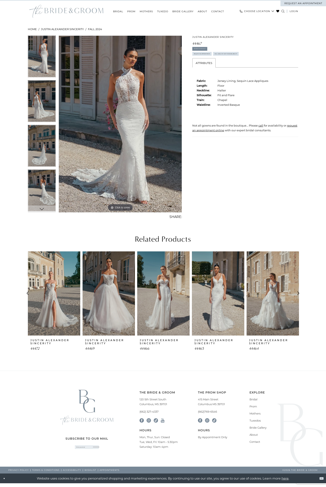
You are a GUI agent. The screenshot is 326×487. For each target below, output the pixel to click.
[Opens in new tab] (260, 149)
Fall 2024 (95, 29)
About (253, 434)
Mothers (255, 413)
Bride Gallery (258, 427)
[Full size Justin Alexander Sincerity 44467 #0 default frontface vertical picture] (120, 124)
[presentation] (54, 293)
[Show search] (283, 11)
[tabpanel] (42, 58)
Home (32, 29)
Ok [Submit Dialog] (318, 482)
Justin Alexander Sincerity (62, 29)
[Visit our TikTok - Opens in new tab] (156, 420)
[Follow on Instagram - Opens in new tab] (207, 420)
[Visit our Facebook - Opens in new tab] (142, 420)
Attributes (204, 86)
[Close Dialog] (6, 482)
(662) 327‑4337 (149, 411)
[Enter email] (86, 449)
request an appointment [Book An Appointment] (303, 3)
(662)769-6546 (207, 411)
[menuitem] (303, 3)
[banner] (66, 11)
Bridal (253, 399)
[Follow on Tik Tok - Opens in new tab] (214, 420)
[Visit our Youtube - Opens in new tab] (162, 420)
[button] (294, 11)
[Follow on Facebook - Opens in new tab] (200, 420)
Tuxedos (255, 420)
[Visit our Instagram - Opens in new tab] (149, 420)
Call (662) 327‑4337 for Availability (222, 75)
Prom (253, 406)
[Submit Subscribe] (108, 449)
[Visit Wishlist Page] (277, 11)
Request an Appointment (215, 63)
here (285, 482)
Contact (254, 441)
